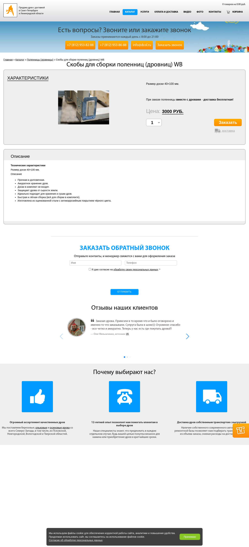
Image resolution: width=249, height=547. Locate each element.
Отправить (124, 292)
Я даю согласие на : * (125, 269)
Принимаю (190, 536)
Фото (200, 12)
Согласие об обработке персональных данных (76, 540)
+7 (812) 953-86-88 (113, 45)
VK (127, 334)
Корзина (237, 12)
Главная (114, 12)
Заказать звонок (169, 45)
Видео (187, 12)
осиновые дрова (60, 427)
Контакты (215, 12)
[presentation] (124, 278)
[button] (187, 336)
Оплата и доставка (166, 12)
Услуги (144, 12)
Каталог (130, 12)
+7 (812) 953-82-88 (80, 45)
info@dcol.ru (142, 45)
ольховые (41, 427)
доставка (228, 131)
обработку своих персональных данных (135, 269)
